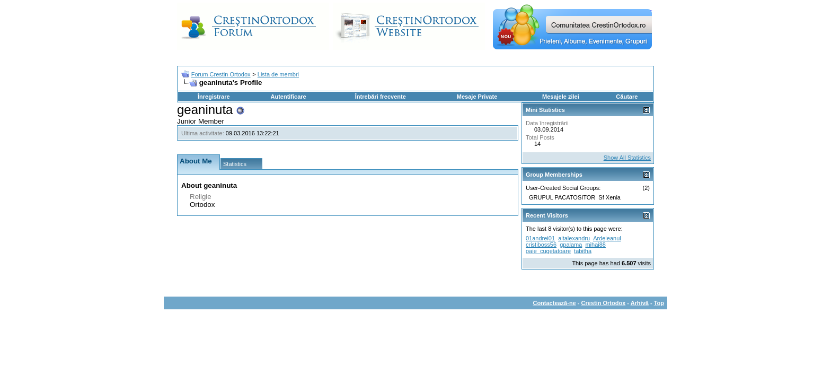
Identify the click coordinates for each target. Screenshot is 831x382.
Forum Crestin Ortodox (221, 74)
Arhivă (640, 303)
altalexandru (574, 238)
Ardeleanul (607, 238)
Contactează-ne (554, 303)
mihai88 (595, 244)
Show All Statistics (627, 157)
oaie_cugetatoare (548, 251)
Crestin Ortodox (603, 303)
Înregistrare (214, 96)
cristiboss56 (541, 244)
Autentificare (288, 96)
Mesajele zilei (560, 96)
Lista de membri (278, 74)
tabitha (582, 251)
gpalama (571, 244)
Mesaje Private (477, 96)
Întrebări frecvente (380, 96)
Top (659, 303)
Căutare (627, 96)
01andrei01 (540, 238)
